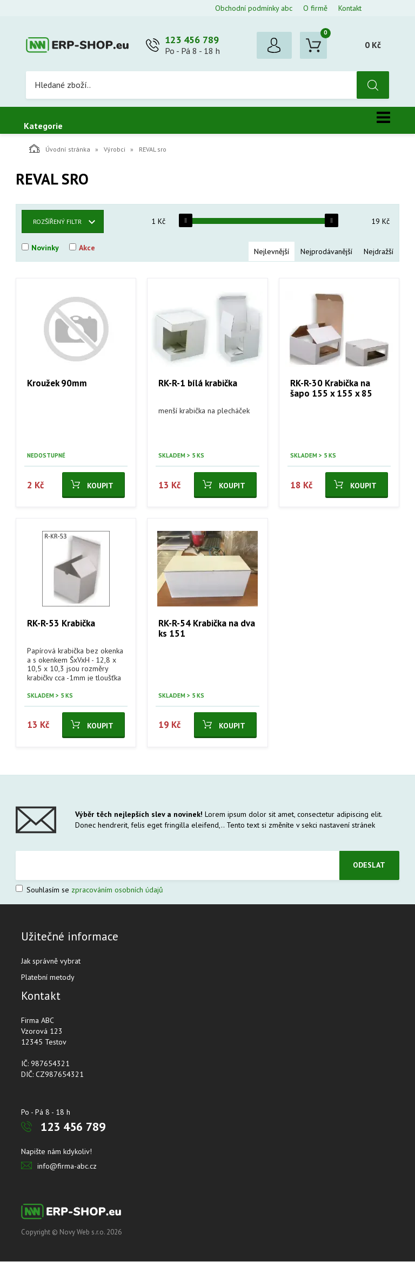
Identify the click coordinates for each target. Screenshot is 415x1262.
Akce (87, 248)
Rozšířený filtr (57, 222)
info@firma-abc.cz (67, 1166)
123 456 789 (192, 40)
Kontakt (350, 8)
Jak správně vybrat (51, 961)
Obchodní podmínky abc (253, 8)
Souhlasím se (89, 890)
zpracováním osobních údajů (117, 890)
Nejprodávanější (326, 252)
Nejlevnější (271, 252)
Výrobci (114, 150)
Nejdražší (378, 252)
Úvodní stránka (59, 149)
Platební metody (48, 978)
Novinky (45, 248)
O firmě (315, 8)
